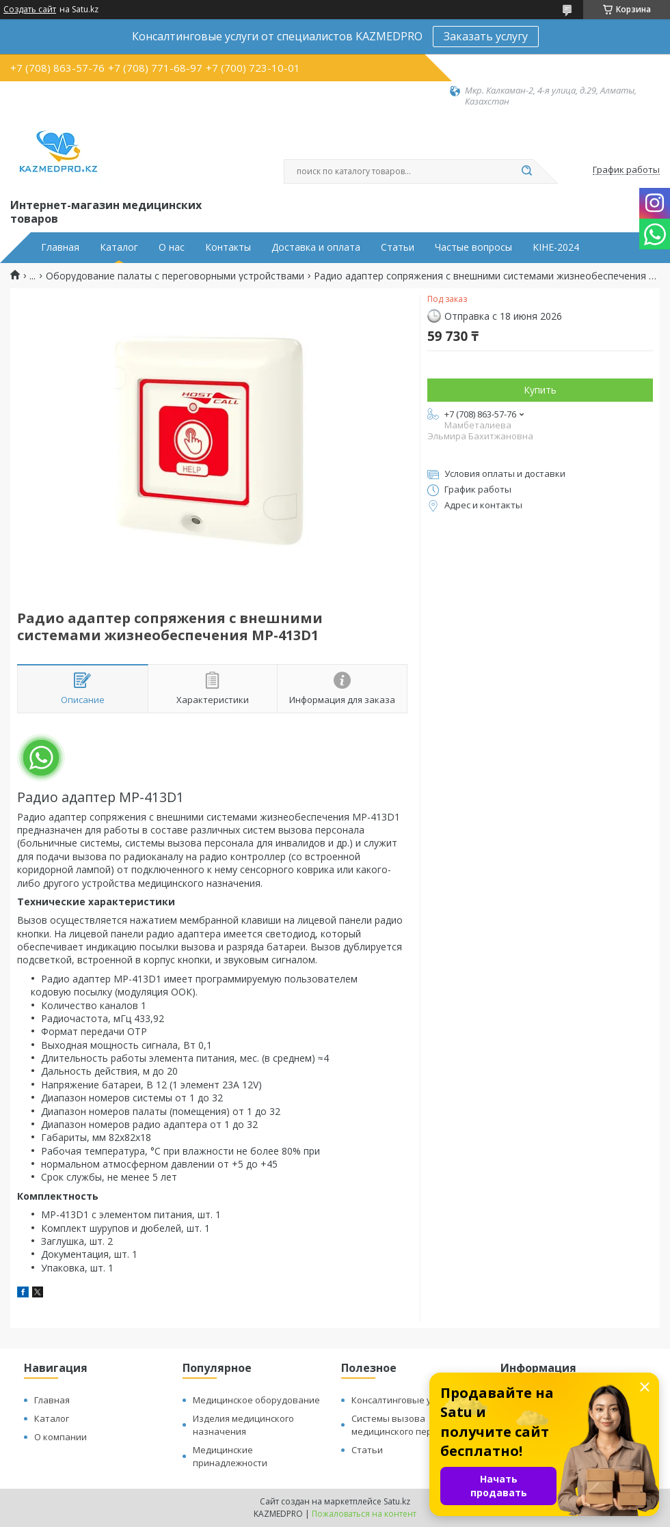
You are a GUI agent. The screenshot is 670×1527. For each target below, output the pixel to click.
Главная (60, 247)
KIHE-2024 (556, 247)
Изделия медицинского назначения (243, 1424)
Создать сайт (29, 9)
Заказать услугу (486, 36)
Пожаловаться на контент (364, 1513)
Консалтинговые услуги (402, 1400)
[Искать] (526, 171)
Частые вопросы (473, 247)
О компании (60, 1437)
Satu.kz (397, 1501)
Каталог (119, 247)
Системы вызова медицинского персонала (407, 1424)
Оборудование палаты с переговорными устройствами (175, 276)
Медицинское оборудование (256, 1400)
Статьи (397, 247)
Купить (540, 389)
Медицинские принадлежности (230, 1456)
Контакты (228, 247)
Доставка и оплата (315, 247)
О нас (172, 247)
